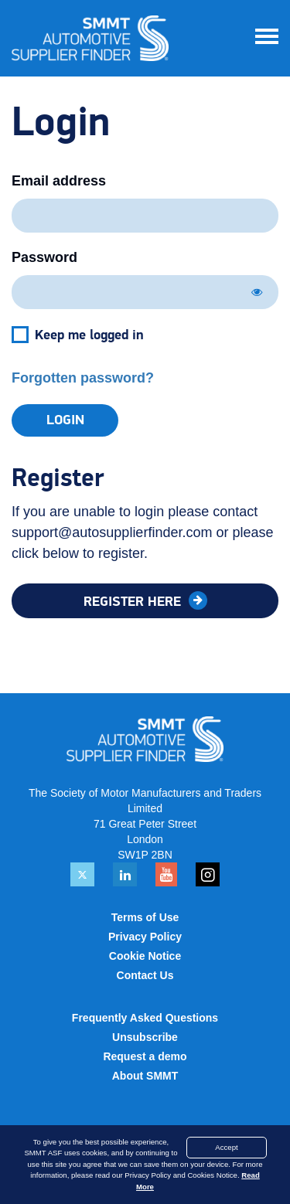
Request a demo (144, 1056)
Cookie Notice (145, 956)
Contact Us (145, 975)
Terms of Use (145, 917)
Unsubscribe (145, 1037)
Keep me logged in (89, 335)
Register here (134, 602)
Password (44, 257)
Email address (59, 181)
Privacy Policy (145, 936)
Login (65, 420)
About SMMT (145, 1076)
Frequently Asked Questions (145, 1018)
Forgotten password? (83, 378)
